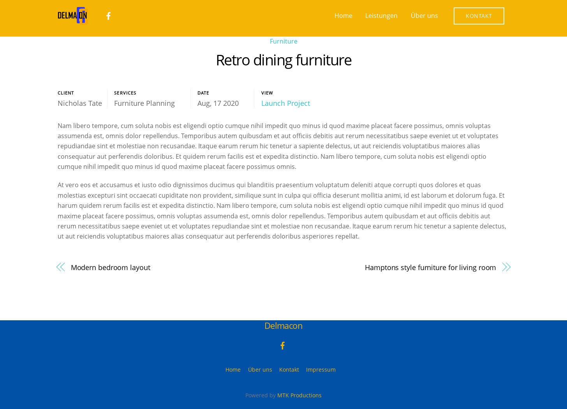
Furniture (284, 41)
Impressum (321, 369)
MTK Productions (299, 395)
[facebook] (108, 15)
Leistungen (381, 15)
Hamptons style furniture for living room (430, 267)
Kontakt (479, 15)
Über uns (424, 15)
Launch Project (285, 103)
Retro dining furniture (283, 59)
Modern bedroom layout (110, 267)
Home (343, 15)
